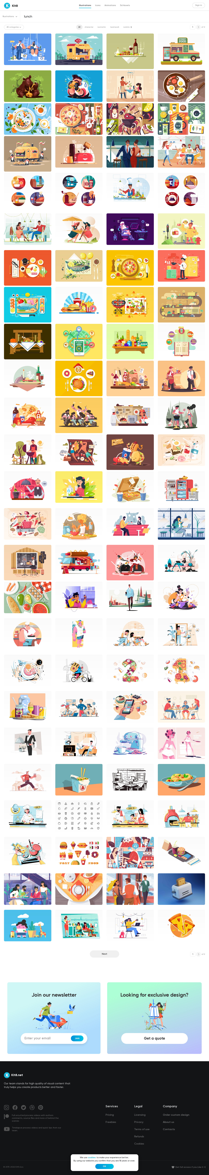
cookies (92, 1158)
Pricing (110, 1115)
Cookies (139, 1144)
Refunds (139, 1136)
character (89, 27)
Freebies (111, 1122)
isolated (127, 27)
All (79, 27)
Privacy (138, 1122)
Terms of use (142, 1129)
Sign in (198, 5)
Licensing (140, 1115)
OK (104, 1166)
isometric (102, 27)
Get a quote (154, 1038)
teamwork (114, 27)
